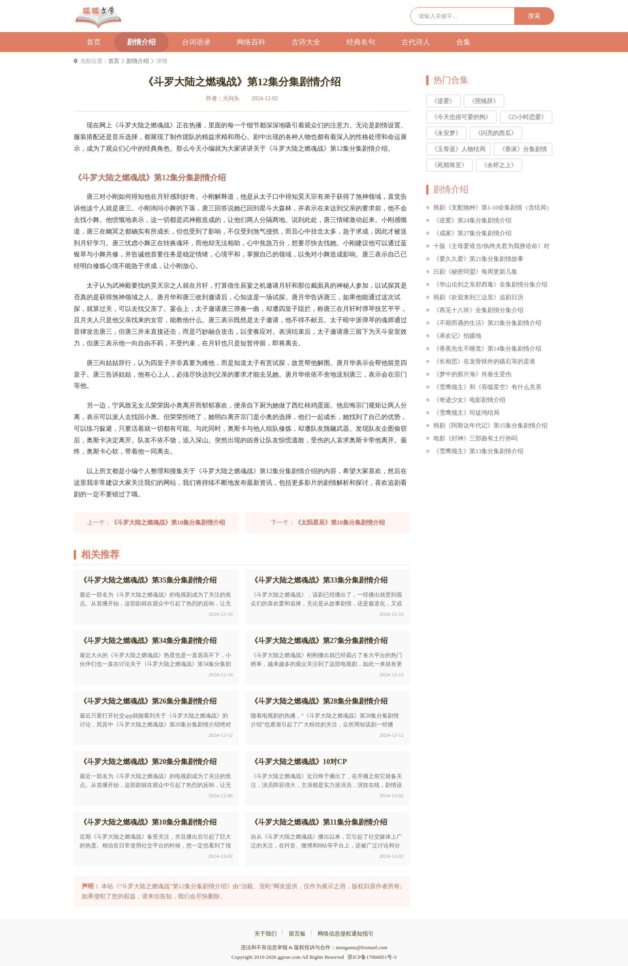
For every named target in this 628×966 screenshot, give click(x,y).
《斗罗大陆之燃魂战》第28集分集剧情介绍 (319, 701)
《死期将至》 (449, 165)
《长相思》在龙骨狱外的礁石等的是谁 (484, 361)
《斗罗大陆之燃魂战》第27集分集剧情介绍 (319, 641)
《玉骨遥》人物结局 (458, 149)
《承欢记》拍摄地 (457, 336)
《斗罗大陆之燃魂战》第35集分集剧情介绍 (148, 580)
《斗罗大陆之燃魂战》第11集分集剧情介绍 (319, 822)
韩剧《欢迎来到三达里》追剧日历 (478, 297)
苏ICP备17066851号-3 (372, 957)
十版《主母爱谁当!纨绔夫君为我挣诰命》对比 (491, 247)
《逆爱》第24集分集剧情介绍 (472, 220)
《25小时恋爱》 (526, 117)
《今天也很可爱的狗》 (461, 117)
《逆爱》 (443, 101)
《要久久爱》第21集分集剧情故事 (478, 259)
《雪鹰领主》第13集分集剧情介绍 (478, 451)
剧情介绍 (141, 42)
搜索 (534, 15)
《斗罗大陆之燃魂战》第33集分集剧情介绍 (319, 580)
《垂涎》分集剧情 (523, 149)
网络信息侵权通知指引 (346, 934)
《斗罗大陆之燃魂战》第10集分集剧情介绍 (148, 822)
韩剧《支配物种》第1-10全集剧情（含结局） (493, 207)
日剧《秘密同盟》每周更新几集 (475, 271)
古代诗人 (415, 42)
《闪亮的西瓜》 (496, 133)
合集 (463, 42)
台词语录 (196, 42)
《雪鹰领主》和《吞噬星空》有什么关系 (487, 387)
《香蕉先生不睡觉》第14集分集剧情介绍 (487, 348)
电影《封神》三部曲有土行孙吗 (475, 438)
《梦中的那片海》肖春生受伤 (472, 374)
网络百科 (251, 42)
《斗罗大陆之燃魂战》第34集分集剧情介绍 (148, 641)
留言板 (297, 934)
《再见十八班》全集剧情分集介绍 (478, 310)
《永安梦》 (446, 133)
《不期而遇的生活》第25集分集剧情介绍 (487, 323)
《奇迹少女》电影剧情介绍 (469, 400)
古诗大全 (306, 42)
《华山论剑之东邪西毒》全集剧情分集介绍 (490, 284)
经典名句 (360, 42)
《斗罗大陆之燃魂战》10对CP (299, 762)
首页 (94, 42)
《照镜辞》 (484, 101)
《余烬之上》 (499, 165)
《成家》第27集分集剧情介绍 (472, 233)
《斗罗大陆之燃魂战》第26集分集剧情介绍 (148, 701)
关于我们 (265, 934)
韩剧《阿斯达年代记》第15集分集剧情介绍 (490, 425)
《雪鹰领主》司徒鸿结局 (466, 412)
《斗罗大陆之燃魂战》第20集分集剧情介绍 (148, 762)
